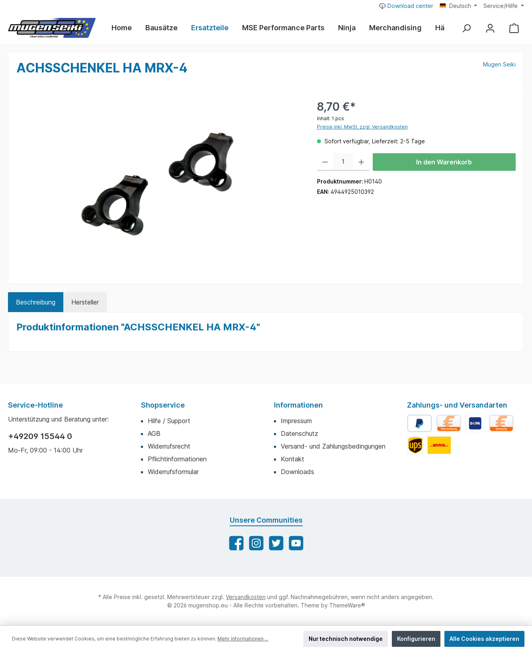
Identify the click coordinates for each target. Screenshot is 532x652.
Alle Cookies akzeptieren (484, 638)
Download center (406, 6)
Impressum (296, 421)
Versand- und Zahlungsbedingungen (333, 446)
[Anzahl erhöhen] (361, 162)
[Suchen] (466, 28)
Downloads (297, 472)
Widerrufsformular (173, 472)
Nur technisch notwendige (346, 638)
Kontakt (292, 459)
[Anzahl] (343, 162)
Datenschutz (299, 433)
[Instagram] (256, 543)
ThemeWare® (347, 605)
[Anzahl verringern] (325, 162)
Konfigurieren (416, 638)
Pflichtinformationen (177, 459)
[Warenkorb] (514, 28)
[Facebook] (236, 543)
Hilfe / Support (169, 421)
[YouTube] (296, 543)
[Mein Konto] (490, 28)
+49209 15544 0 (40, 436)
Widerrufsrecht (169, 446)
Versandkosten (246, 596)
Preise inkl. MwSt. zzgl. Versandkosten (362, 127)
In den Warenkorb (444, 162)
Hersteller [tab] (85, 302)
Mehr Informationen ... (242, 639)
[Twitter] (276, 543)
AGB (154, 433)
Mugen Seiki (499, 64)
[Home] (125, 28)
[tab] (35, 302)
